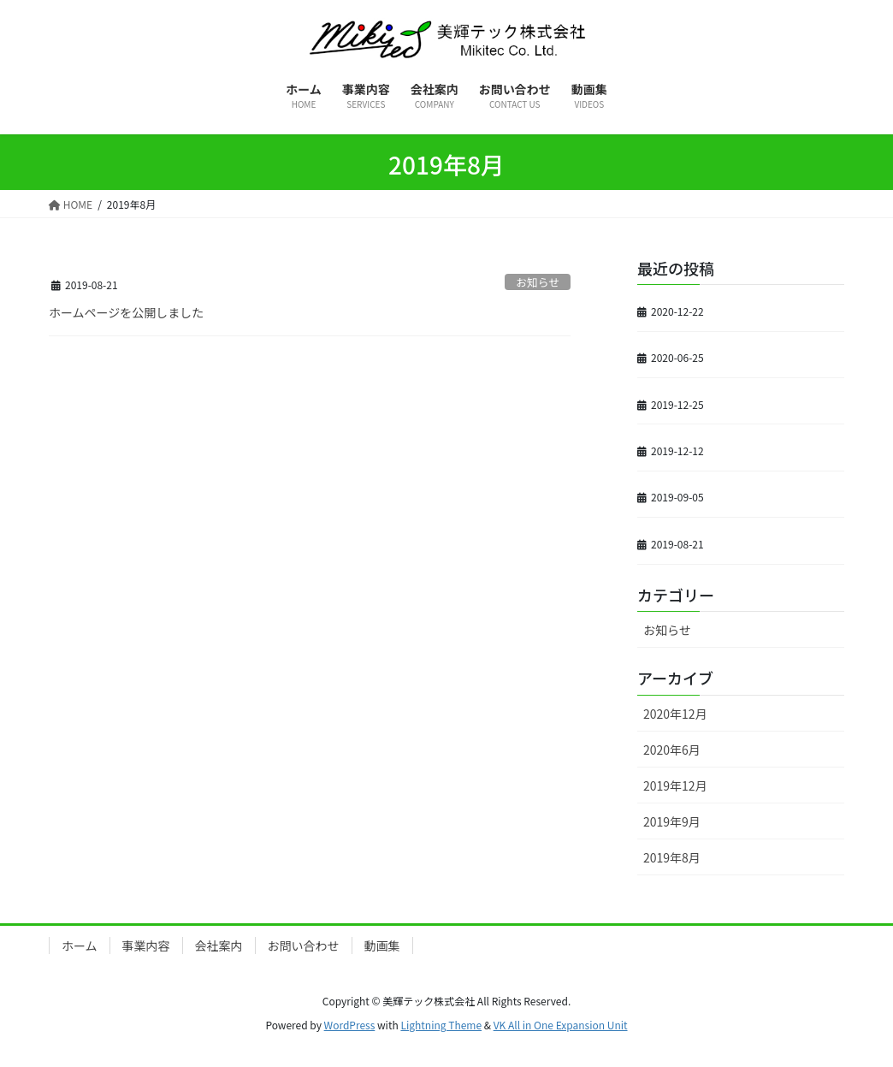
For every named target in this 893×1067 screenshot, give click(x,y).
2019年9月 (672, 821)
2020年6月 (672, 749)
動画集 (382, 945)
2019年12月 (675, 785)
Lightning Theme (441, 1024)
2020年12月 (675, 713)
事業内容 (146, 945)
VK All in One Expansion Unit (561, 1024)
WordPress (350, 1024)
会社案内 (219, 945)
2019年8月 (672, 857)
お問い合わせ (304, 945)
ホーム (80, 945)
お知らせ (537, 282)
